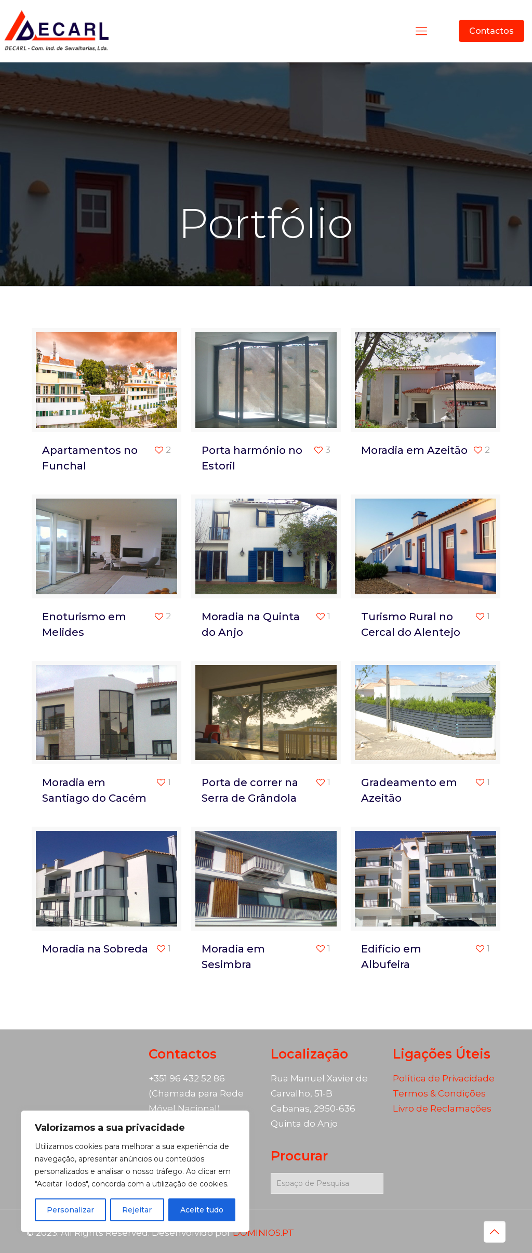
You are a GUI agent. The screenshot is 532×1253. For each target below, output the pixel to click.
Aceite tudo (201, 1210)
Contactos (491, 31)
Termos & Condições (439, 1093)
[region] (135, 1171)
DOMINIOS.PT (263, 1233)
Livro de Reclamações (442, 1108)
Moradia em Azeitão (414, 450)
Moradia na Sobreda (95, 949)
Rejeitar (137, 1210)
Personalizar (70, 1210)
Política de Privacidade (444, 1078)
